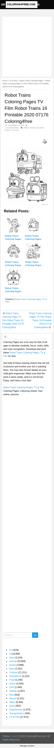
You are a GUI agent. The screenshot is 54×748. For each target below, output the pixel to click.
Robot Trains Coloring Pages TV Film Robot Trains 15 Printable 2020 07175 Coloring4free (13, 320)
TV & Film (13, 81)
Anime (12, 665)
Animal (12, 661)
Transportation (16, 713)
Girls (11, 687)
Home (4, 81)
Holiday (13, 691)
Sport (12, 706)
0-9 (11, 650)
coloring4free (12, 128)
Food (12, 680)
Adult (12, 657)
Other (12, 702)
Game (12, 683)
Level (13, 736)
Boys (12, 668)
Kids (11, 695)
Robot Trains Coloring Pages (31, 81)
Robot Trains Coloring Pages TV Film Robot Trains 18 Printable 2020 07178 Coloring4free (40, 320)
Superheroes (16, 709)
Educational (15, 676)
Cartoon (13, 672)
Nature (12, 698)
